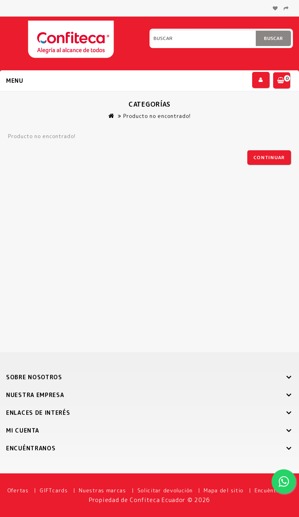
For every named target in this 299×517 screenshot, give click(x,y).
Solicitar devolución (165, 490)
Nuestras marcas (102, 490)
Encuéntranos (273, 490)
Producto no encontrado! (157, 116)
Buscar (273, 38)
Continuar (269, 157)
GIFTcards (53, 490)
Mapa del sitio (223, 490)
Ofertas (18, 490)
